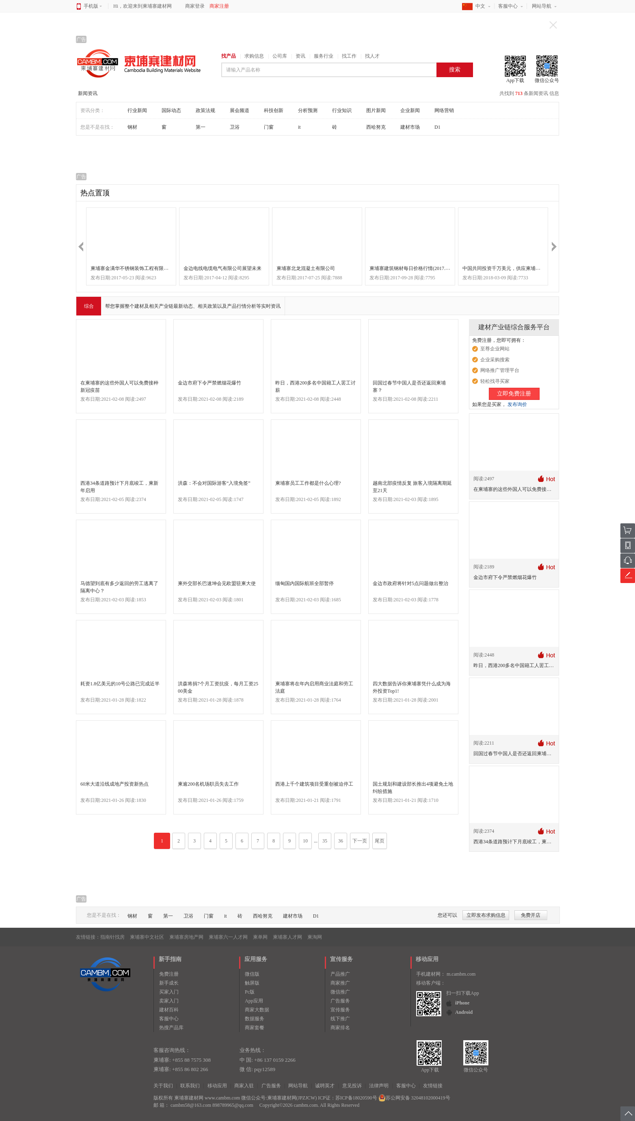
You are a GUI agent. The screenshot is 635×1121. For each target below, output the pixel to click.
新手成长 (169, 983)
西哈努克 (376, 127)
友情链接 (433, 1086)
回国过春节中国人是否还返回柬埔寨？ (514, 753)
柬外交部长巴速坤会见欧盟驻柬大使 (217, 583)
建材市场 (410, 127)
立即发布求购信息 (486, 915)
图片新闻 (376, 110)
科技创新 (273, 110)
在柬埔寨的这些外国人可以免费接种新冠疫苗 (522, 489)
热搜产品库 (171, 1027)
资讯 (300, 56)
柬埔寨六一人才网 (228, 937)
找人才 (372, 56)
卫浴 (235, 127)
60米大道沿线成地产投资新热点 (114, 784)
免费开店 (530, 915)
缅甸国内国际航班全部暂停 (304, 583)
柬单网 (260, 937)
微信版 (252, 974)
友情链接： (88, 937)
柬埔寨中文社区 (147, 937)
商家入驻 (244, 1086)
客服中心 (508, 6)
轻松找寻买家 (495, 381)
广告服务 (340, 1001)
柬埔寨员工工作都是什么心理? (308, 483)
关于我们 (163, 1086)
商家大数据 (257, 1010)
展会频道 (239, 110)
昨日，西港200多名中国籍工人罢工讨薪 (516, 665)
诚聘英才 (325, 1086)
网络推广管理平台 (499, 370)
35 (324, 841)
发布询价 (517, 404)
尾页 (379, 841)
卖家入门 (169, 1001)
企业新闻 (410, 110)
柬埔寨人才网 (287, 937)
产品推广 (340, 974)
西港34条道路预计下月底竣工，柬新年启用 (519, 842)
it (299, 127)
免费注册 (169, 974)
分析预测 (308, 110)
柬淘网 (314, 937)
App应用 (254, 1001)
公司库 (279, 56)
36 (340, 841)
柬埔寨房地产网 (186, 937)
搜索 (454, 70)
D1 (437, 127)
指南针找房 (112, 937)
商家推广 (340, 983)
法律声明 (379, 1086)
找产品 (228, 56)
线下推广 (340, 1019)
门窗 (269, 127)
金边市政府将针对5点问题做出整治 (410, 583)
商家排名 (340, 1027)
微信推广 (340, 992)
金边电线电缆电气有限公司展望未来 (222, 268)
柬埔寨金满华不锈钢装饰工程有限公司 (132, 268)
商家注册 (219, 6)
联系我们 (190, 1086)
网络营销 (444, 110)
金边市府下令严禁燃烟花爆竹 (209, 383)
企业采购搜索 (495, 360)
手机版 (93, 6)
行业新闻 (137, 110)
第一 (200, 127)
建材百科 (169, 1010)
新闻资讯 (87, 93)
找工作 (349, 56)
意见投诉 (352, 1086)
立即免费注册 (514, 394)
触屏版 (252, 983)
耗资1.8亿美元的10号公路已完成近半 (120, 684)
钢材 (132, 127)
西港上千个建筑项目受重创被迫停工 (314, 784)
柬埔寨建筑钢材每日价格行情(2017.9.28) (412, 268)
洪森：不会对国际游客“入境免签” (214, 483)
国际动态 (171, 110)
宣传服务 (340, 1010)
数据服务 (254, 1019)
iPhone (462, 1003)
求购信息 (254, 56)
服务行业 (323, 56)
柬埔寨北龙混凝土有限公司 (305, 268)
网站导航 (541, 6)
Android (464, 1012)
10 (305, 841)
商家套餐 (254, 1027)
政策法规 (205, 110)
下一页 (359, 841)
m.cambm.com (461, 974)
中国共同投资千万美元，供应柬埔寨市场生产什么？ (518, 268)
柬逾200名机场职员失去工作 (208, 784)
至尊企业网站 (495, 349)
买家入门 (169, 992)
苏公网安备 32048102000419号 (414, 1098)
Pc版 (250, 992)
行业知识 (342, 110)
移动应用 (217, 1086)
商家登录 (195, 6)
